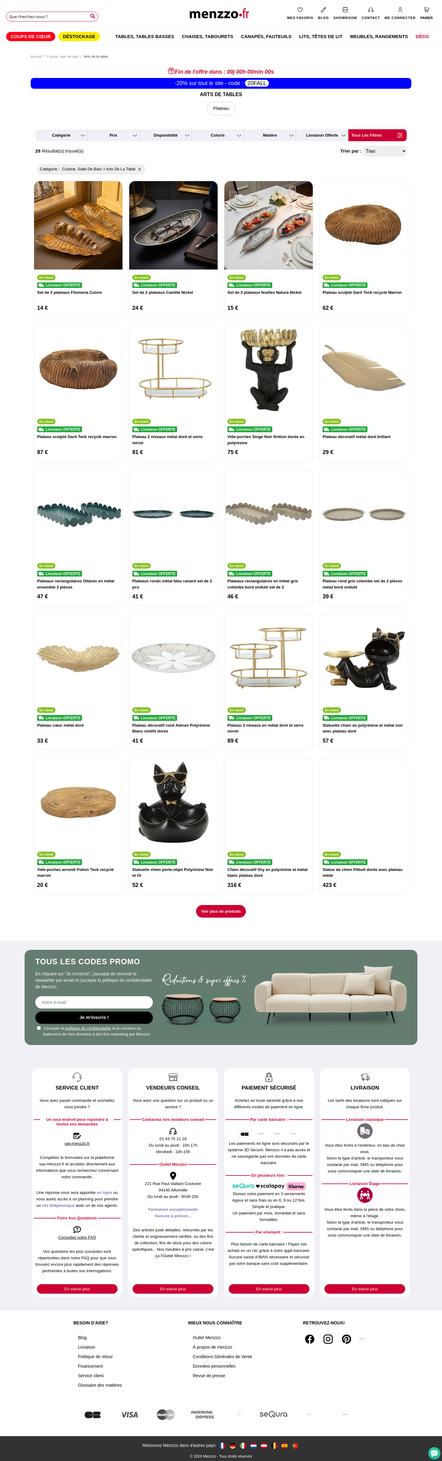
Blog (82, 1337)
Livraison (86, 1347)
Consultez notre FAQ (77, 1237)
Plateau (221, 108)
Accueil (36, 56)
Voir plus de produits (221, 911)
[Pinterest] (346, 1339)
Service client (90, 1375)
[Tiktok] (361, 1339)
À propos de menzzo (212, 1347)
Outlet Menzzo (206, 1337)
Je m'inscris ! (94, 1017)
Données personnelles (214, 1366)
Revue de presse (209, 1375)
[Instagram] (328, 1339)
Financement (90, 1366)
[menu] (221, 36)
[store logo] (221, 15)
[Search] (92, 16)
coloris (218, 135)
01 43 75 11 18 (173, 1139)
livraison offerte (322, 135)
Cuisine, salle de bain (63, 56)
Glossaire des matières (100, 1385)
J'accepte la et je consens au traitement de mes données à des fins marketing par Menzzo (93, 1031)
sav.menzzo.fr (77, 1143)
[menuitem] (30, 36)
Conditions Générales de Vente (222, 1356)
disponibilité (166, 135)
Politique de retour (95, 1356)
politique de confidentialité (88, 1028)
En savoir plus (77, 1289)
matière (270, 135)
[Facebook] (309, 1339)
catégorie (61, 135)
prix (113, 135)
